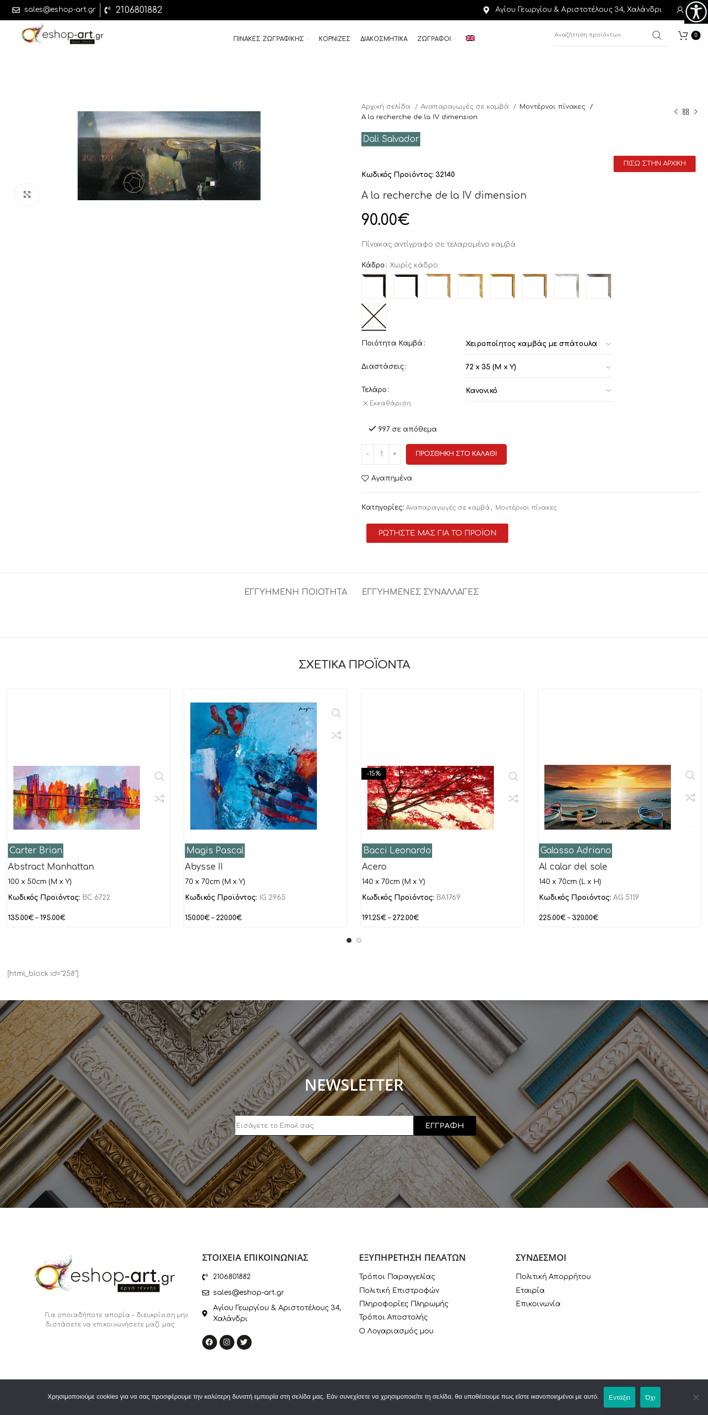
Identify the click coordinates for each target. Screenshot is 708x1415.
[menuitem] (470, 43)
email (244, 1106)
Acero (374, 860)
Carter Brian (35, 844)
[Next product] (696, 112)
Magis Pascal (215, 844)
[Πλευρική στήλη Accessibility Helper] (696, 12)
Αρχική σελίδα (386, 106)
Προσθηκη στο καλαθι (456, 447)
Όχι (650, 1397)
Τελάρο (374, 390)
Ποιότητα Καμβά (392, 343)
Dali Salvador (391, 139)
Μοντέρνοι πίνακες (552, 106)
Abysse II (204, 860)
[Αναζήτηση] (611, 39)
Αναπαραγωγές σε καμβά (466, 106)
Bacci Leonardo (397, 844)
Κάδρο (373, 265)
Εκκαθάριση (394, 403)
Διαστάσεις (382, 366)
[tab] (295, 581)
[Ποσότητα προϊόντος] (381, 448)
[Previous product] (676, 112)
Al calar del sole (573, 860)
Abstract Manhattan (51, 860)
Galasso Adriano (575, 844)
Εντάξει (619, 1397)
